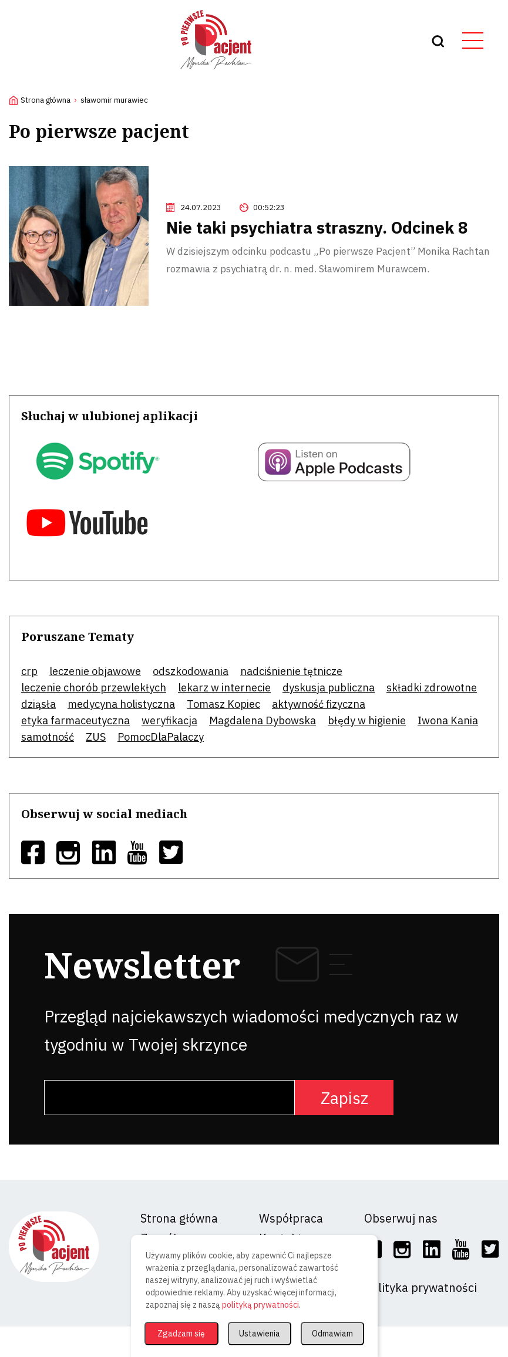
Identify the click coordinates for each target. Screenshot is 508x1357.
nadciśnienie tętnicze (291, 671)
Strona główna (45, 100)
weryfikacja (169, 720)
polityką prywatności (260, 1304)
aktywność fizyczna (318, 704)
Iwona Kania (448, 720)
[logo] (216, 73)
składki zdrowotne (431, 687)
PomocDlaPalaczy (160, 737)
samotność (47, 737)
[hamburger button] (476, 41)
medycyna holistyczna (121, 704)
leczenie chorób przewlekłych (93, 687)
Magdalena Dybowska (262, 720)
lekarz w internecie (224, 687)
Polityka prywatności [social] (420, 1287)
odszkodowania (190, 671)
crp (29, 671)
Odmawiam (332, 1333)
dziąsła (38, 704)
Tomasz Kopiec (223, 704)
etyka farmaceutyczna (75, 720)
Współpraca (291, 1218)
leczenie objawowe (95, 671)
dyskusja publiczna (328, 687)
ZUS (96, 737)
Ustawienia (259, 1333)
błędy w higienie (367, 720)
